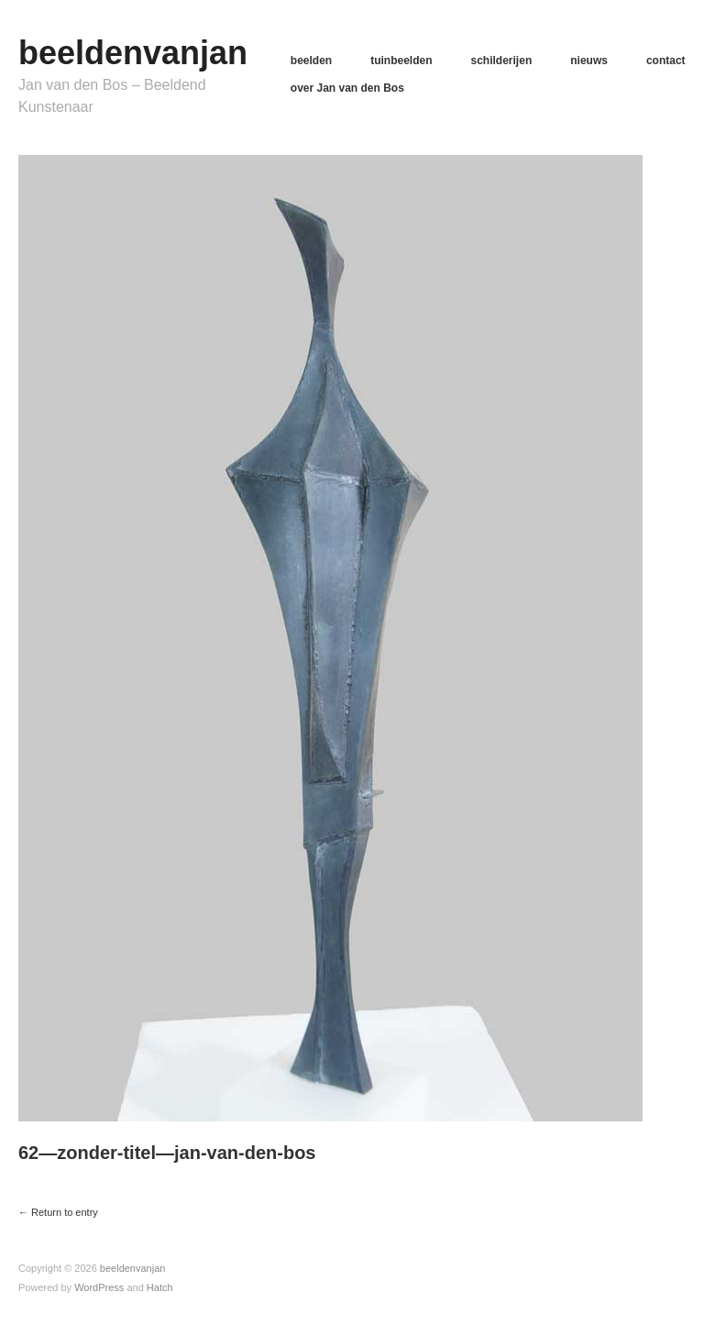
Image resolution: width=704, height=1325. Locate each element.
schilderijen (502, 60)
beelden (311, 60)
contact (666, 60)
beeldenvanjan (133, 53)
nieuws (589, 60)
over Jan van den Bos (347, 88)
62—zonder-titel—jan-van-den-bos (166, 1153)
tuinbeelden (401, 60)
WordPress (99, 1287)
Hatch (160, 1287)
